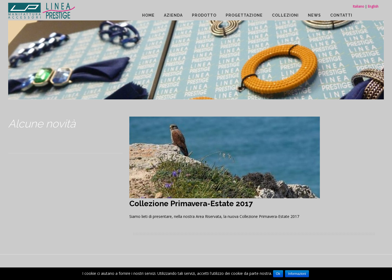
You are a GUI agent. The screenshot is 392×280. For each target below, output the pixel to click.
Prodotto (204, 15)
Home (148, 15)
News (314, 15)
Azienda (173, 15)
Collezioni (285, 15)
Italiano (358, 6)
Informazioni (297, 274)
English (373, 6)
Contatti (341, 15)
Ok (278, 274)
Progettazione (244, 15)
